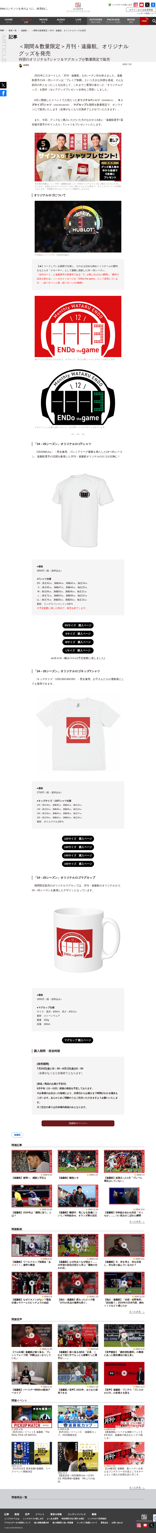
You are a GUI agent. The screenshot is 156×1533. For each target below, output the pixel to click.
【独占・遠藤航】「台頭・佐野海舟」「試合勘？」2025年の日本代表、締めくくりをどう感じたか (124, 1302)
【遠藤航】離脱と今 (68, 1178)
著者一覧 (13, 30)
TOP (2, 30)
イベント (39, 1514)
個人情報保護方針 (41, 1523)
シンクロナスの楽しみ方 (122, 5)
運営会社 (104, 1523)
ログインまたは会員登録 (141, 10)
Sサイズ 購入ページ (78, 633)
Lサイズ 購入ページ (78, 650)
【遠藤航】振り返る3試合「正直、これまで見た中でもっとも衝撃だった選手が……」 (77, 1355)
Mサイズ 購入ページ (78, 642)
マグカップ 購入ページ (77, 1040)
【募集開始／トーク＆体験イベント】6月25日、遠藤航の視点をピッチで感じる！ (123, 1435)
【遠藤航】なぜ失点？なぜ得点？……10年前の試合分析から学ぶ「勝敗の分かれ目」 (77, 1265)
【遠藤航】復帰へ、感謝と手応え (29, 1178)
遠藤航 (24, 30)
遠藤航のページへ (78, 1123)
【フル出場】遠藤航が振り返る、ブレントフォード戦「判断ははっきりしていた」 (31, 1355)
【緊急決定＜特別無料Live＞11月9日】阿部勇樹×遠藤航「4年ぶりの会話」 (76, 1478)
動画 (17, 1514)
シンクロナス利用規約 (97, 1519)
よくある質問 (52, 1519)
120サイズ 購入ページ (78, 838)
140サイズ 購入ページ (78, 855)
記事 (6, 1514)
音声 (27, 1514)
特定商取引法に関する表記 (73, 1519)
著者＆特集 (56, 1514)
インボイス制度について (146, 13)
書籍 (94, 1514)
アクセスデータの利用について (17, 1523)
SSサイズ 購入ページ (78, 625)
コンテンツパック (76, 1514)
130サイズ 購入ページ (78, 847)
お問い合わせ (117, 1523)
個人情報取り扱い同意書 (62, 1523)
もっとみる (135, 1221)
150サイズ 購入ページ (78, 863)
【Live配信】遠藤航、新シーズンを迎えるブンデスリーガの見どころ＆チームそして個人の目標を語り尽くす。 (123, 1471)
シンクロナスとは (11, 1519)
